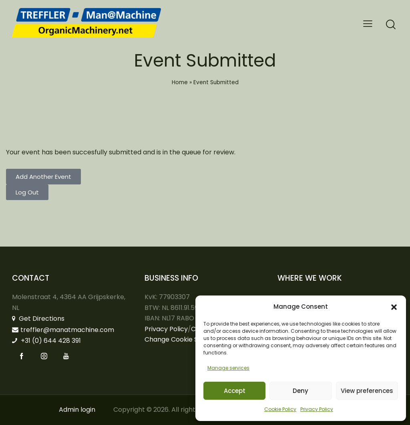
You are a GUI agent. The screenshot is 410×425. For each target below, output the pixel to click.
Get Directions (38, 318)
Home (180, 82)
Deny (300, 391)
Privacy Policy (316, 409)
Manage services (228, 367)
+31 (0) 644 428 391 (46, 340)
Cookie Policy (280, 409)
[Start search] (390, 24)
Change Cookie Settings (182, 339)
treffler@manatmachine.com (63, 329)
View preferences (367, 391)
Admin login (77, 409)
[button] (394, 307)
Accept (234, 391)
